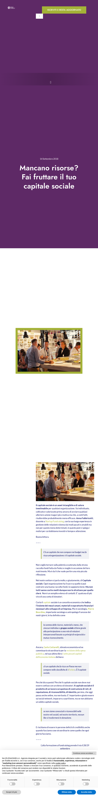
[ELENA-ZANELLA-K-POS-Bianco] (11, 7)
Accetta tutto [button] (86, 792)
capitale (47, 602)
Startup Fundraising (54, 521)
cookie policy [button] (61, 763)
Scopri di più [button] (11, 792)
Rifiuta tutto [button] (67, 792)
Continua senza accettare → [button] (84, 753)
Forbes (72, 669)
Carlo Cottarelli (51, 647)
